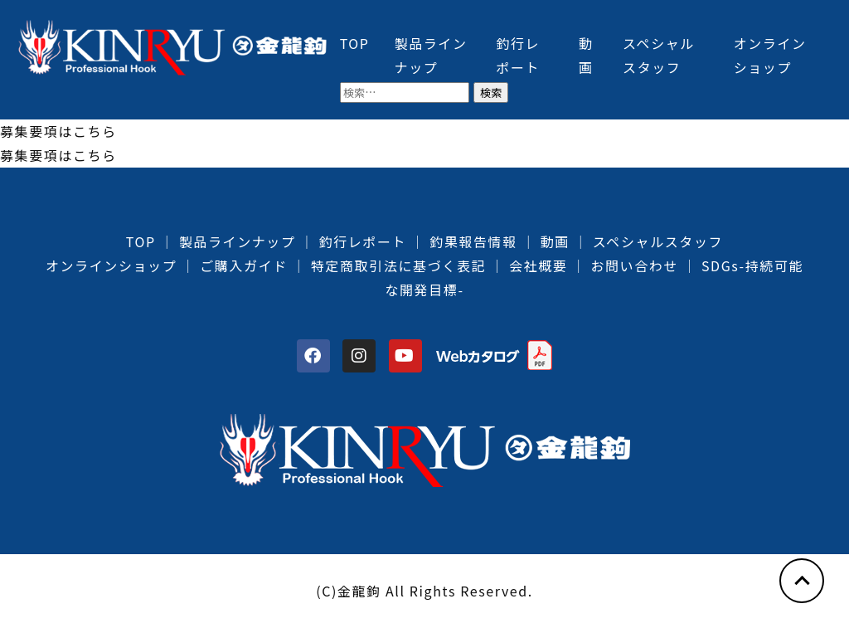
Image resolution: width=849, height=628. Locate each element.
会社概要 (538, 265)
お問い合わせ (634, 265)
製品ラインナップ (237, 241)
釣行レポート (363, 241)
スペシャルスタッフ (658, 241)
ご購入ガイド (244, 265)
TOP (355, 43)
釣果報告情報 (473, 241)
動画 (555, 241)
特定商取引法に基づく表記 (398, 265)
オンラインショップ (111, 265)
